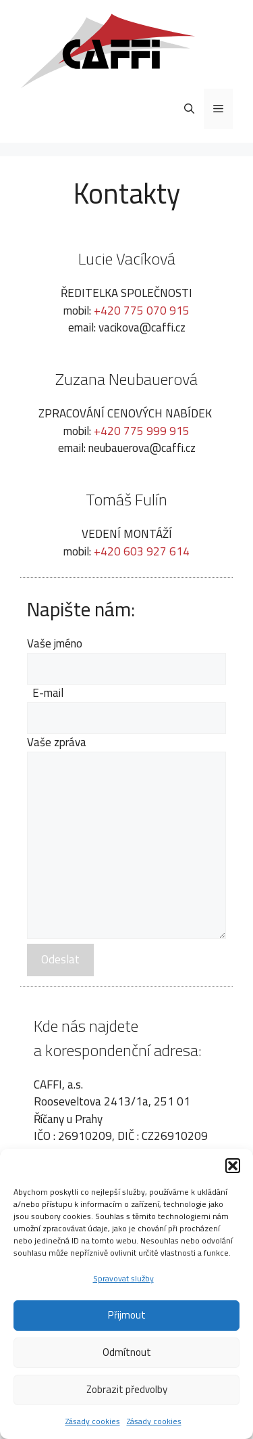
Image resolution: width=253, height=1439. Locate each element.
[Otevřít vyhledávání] (189, 109)
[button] (233, 1165)
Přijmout (127, 1315)
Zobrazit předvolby (126, 1389)
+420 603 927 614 (142, 551)
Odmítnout (127, 1352)
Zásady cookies (92, 1421)
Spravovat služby (123, 1278)
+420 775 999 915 (142, 431)
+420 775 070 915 (142, 310)
